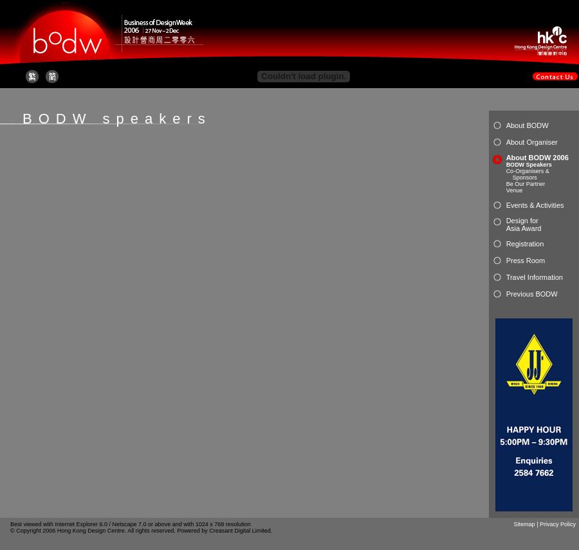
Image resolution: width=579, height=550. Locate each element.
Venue (514, 190)
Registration (525, 244)
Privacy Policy (558, 524)
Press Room (526, 260)
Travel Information (534, 277)
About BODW (527, 125)
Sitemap (524, 524)
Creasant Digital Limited (240, 530)
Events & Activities (535, 205)
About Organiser (532, 142)
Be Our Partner (526, 184)
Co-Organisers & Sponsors (527, 174)
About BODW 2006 (537, 157)
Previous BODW (532, 294)
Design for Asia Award (524, 224)
